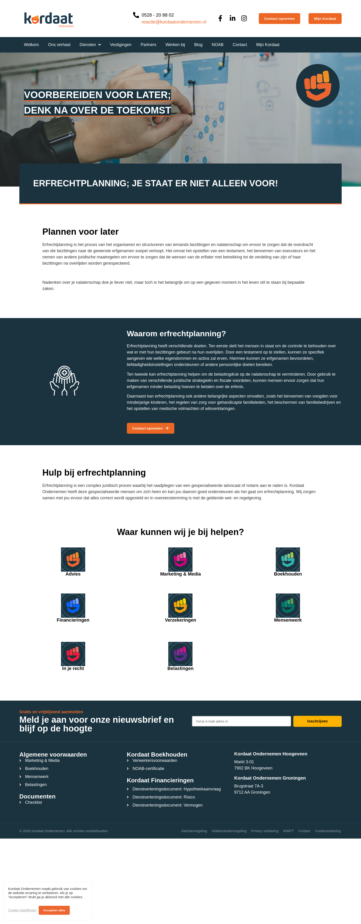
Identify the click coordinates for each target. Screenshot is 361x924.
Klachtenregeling (194, 831)
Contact (304, 831)
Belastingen (180, 668)
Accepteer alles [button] (54, 910)
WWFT (288, 831)
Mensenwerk (288, 620)
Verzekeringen (180, 620)
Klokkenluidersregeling (229, 831)
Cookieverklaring (328, 831)
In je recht (73, 668)
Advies (73, 573)
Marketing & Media (180, 573)
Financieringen (73, 620)
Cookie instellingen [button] (22, 910)
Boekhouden (288, 573)
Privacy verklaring (264, 831)
